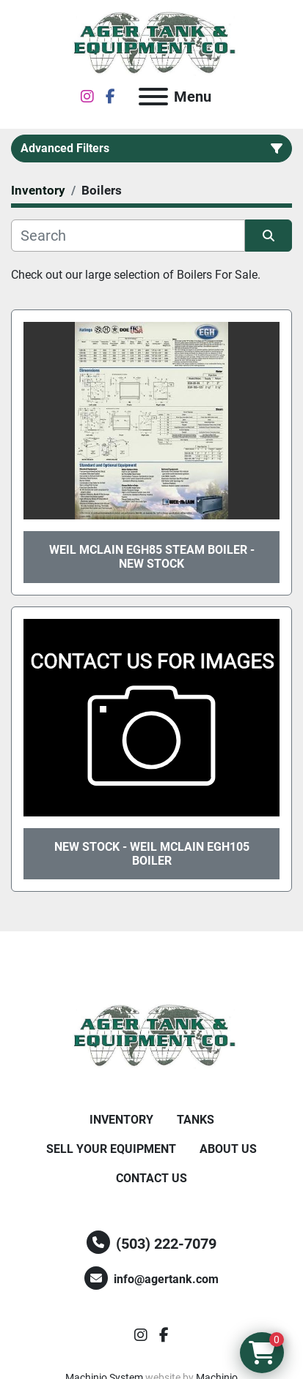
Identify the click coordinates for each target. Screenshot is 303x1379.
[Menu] (153, 96)
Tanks (195, 1120)
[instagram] (87, 97)
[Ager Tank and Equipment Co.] (152, 1035)
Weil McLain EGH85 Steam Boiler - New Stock (152, 557)
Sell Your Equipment (111, 1149)
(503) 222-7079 (166, 1243)
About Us (228, 1149)
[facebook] (110, 97)
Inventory (121, 1120)
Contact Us (151, 1178)
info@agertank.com (166, 1279)
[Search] (128, 235)
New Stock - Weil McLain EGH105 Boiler (151, 854)
